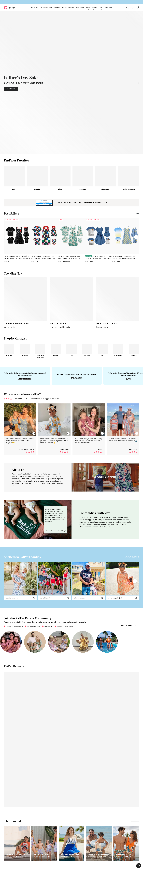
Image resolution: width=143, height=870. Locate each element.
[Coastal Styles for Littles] (25, 210)
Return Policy (32, 835)
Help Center (31, 843)
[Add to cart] (34, 509)
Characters (7, 843)
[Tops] (71, 260)
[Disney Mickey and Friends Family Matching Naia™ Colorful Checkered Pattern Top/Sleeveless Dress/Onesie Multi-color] (44, 147)
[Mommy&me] (118, 260)
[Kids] (60, 88)
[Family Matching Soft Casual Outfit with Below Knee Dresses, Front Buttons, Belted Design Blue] (98, 147)
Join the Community (129, 537)
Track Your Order (33, 824)
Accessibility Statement (45, 864)
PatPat (18, 867)
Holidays (6, 828)
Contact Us (31, 846)
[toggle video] (105, 389)
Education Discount (59, 839)
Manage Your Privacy (34, 850)
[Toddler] (37, 88)
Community (80, 839)
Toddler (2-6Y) (8, 850)
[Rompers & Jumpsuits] (40, 260)
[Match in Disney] (71, 210)
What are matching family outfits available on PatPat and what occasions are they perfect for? (71, 792)
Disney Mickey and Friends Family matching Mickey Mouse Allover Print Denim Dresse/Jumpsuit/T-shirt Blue (124, 170)
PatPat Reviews (32, 858)
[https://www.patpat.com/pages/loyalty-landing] (71, 605)
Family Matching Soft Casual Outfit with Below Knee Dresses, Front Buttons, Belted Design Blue (98, 170)
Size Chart (80, 843)
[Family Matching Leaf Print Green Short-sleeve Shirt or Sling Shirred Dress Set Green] (71, 147)
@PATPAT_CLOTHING (132, 469)
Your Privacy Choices (60, 864)
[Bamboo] (82, 88)
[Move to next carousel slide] (139, 39)
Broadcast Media (82, 828)
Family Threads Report (83, 831)
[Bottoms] (86, 260)
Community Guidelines (30, 864)
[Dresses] (55, 260)
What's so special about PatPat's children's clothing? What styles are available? (71, 798)
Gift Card (7, 831)
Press (54, 850)
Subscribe (131, 831)
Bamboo (6, 835)
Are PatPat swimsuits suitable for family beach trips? (71, 786)
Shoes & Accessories (10, 858)
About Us (79, 824)
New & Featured (8, 824)
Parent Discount (57, 835)
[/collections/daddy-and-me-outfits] (71, 39)
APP (75, 864)
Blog (54, 846)
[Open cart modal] (137, 7)
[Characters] (105, 88)
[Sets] (102, 260)
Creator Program (58, 831)
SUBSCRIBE (125, 738)
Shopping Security (33, 839)
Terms (6, 864)
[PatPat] (9, 7)
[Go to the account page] (133, 7)
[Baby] (14, 88)
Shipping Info (32, 828)
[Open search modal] (127, 7)
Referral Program (58, 828)
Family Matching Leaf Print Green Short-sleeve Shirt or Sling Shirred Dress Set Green (69, 170)
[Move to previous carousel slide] (4, 39)
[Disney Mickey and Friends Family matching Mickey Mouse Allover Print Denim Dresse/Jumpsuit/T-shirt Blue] (125, 147)
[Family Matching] (128, 88)
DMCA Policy (18, 864)
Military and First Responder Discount (64, 843)
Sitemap (70, 864)
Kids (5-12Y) (7, 854)
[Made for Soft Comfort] (117, 210)
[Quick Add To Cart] (33, 345)
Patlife (54, 854)
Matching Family (9, 839)
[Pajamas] (9, 260)
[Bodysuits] (24, 260)
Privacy (11, 864)
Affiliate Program (58, 824)
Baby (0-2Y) (7, 846)
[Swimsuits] (134, 260)
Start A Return (32, 831)
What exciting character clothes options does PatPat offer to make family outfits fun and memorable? (71, 803)
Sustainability (81, 835)
